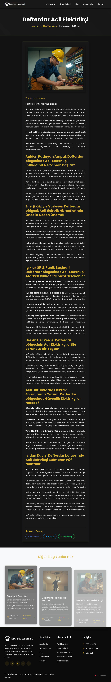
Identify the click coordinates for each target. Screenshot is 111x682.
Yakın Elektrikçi (63, 648)
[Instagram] (12, 663)
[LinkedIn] (23, 663)
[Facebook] (7, 663)
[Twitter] (18, 663)
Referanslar (88, 4)
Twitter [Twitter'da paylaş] (49, 536)
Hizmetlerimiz (65, 4)
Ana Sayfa (50, 4)
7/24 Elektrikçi (63, 661)
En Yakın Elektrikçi (64, 652)
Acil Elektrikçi (62, 644)
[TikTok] (28, 663)
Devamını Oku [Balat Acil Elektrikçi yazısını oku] (29, 625)
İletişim (101, 4)
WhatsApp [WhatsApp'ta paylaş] (66, 536)
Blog (77, 4)
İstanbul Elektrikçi (64, 656)
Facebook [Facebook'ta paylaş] (33, 536)
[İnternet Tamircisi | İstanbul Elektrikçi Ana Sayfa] (15, 4)
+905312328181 (92, 648)
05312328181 (91, 644)
